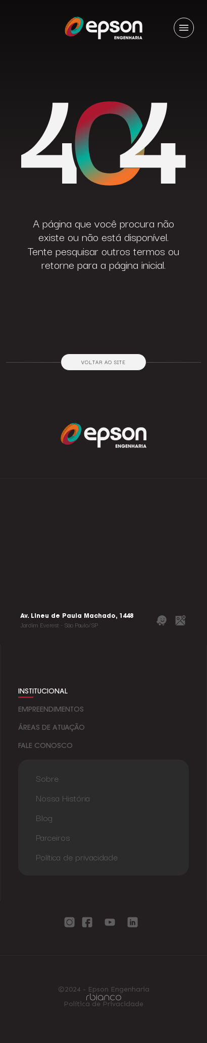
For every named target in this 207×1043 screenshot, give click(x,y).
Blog (44, 817)
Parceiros (53, 837)
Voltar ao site (103, 362)
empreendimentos (51, 710)
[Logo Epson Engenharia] (103, 27)
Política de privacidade (77, 856)
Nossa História (63, 797)
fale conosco (45, 746)
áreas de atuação (51, 728)
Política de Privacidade (103, 1004)
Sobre (47, 778)
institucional (43, 692)
